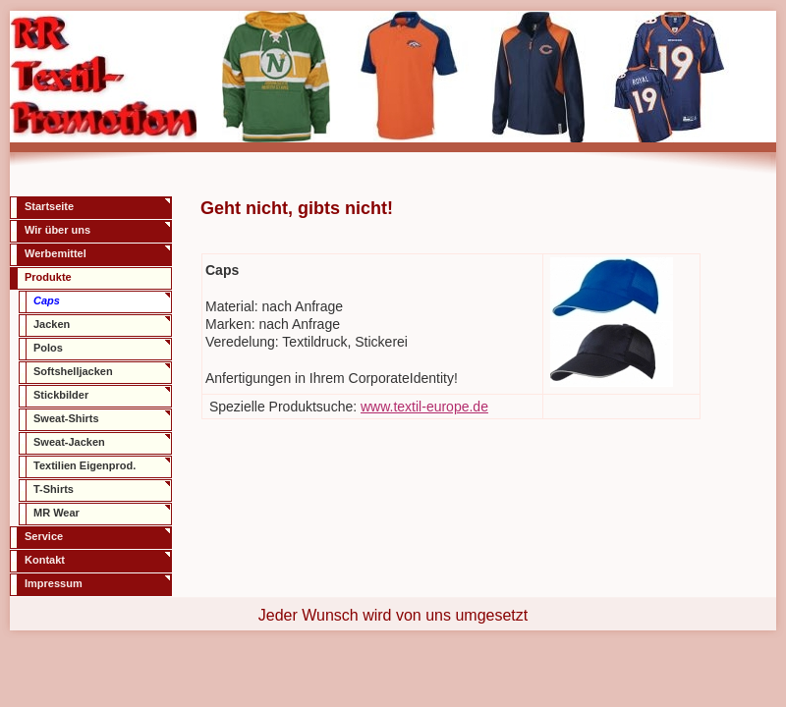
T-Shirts (53, 489)
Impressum (54, 583)
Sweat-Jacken (69, 442)
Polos (48, 348)
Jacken (51, 324)
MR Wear (56, 512)
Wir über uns (57, 230)
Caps (46, 300)
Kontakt (45, 560)
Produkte (48, 277)
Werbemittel (55, 253)
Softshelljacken (73, 371)
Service (44, 536)
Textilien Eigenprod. (84, 465)
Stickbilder (60, 395)
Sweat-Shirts (66, 418)
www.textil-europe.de (424, 406)
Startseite (49, 206)
